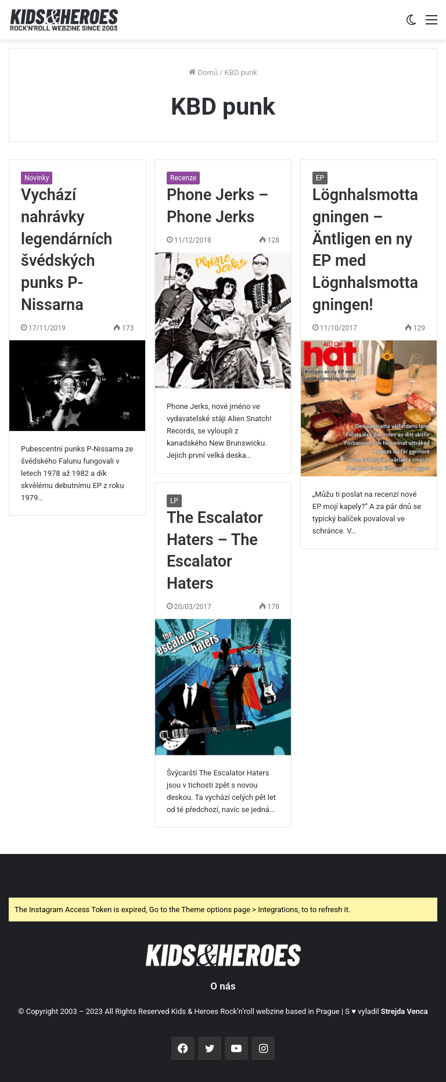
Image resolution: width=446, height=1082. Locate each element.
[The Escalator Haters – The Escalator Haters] (223, 687)
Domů (203, 72)
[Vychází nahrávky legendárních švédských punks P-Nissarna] (77, 385)
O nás (222, 986)
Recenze (183, 178)
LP (174, 501)
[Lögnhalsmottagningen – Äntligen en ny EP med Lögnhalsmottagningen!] (369, 408)
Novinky (36, 178)
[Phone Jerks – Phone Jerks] (223, 320)
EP (320, 178)
